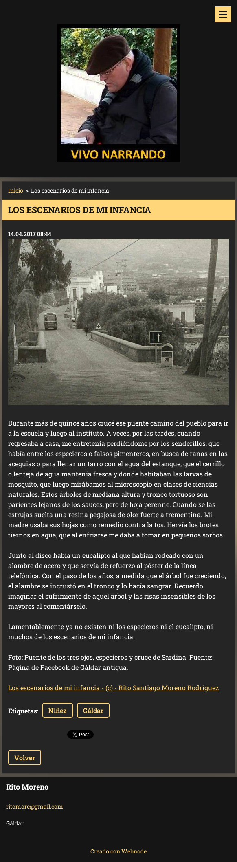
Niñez (57, 710)
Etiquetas (22, 710)
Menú (223, 14)
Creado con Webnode (118, 851)
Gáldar (93, 710)
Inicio (15, 190)
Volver (24, 757)
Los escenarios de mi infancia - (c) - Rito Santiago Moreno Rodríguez (113, 687)
